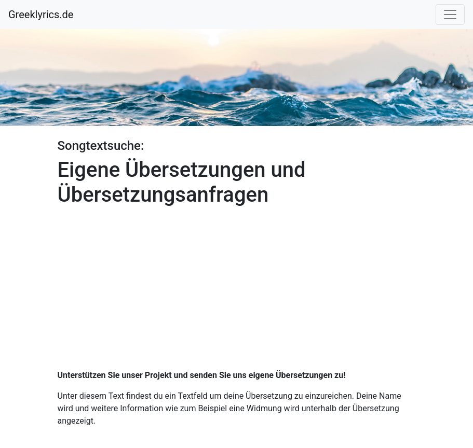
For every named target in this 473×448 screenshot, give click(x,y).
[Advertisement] (237, 284)
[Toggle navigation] (450, 14)
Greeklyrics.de (40, 14)
